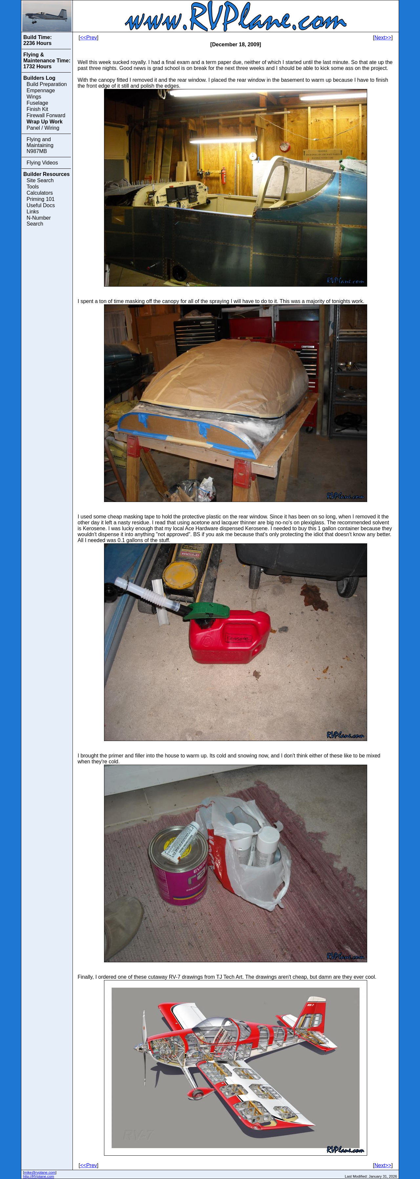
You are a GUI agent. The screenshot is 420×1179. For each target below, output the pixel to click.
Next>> (382, 37)
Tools (33, 186)
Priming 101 (40, 199)
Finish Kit (37, 109)
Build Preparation (47, 84)
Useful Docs (41, 205)
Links (33, 211)
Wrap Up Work (45, 121)
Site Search (40, 180)
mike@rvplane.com (39, 1172)
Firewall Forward (46, 115)
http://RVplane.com (38, 1176)
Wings (34, 96)
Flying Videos (42, 162)
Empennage (41, 90)
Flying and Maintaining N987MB (40, 145)
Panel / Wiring (43, 128)
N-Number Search (39, 221)
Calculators (40, 193)
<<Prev (88, 37)
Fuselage (37, 103)
